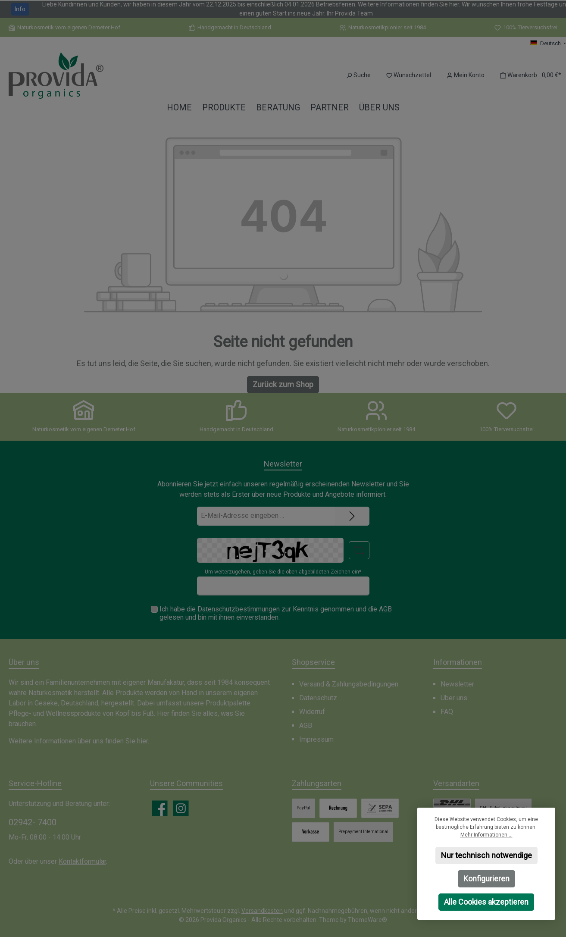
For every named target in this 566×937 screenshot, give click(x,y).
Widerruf (312, 712)
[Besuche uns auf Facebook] (159, 808)
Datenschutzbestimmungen (238, 609)
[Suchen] (358, 75)
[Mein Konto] (465, 75)
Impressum (316, 739)
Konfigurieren (486, 878)
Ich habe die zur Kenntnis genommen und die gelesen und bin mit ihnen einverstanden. (275, 613)
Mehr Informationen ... (486, 835)
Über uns (454, 698)
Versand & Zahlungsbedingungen (348, 684)
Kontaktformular (82, 861)
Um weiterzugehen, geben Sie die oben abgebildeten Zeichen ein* (283, 572)
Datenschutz (318, 698)
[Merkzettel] (409, 75)
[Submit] (352, 516)
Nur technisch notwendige (486, 855)
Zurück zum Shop (283, 384)
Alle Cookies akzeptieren (486, 901)
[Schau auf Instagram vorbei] (181, 808)
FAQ (447, 712)
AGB (385, 609)
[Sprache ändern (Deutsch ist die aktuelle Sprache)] (548, 43)
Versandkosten (262, 910)
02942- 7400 (32, 822)
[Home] (179, 107)
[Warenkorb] (528, 75)
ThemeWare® (367, 919)
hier (142, 741)
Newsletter (457, 684)
